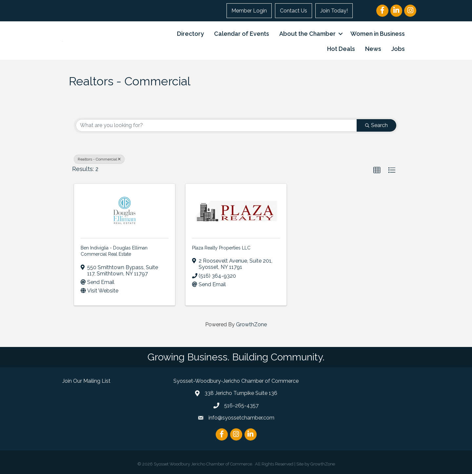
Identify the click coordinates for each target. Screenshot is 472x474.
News (373, 48)
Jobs (398, 48)
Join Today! (334, 11)
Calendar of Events (241, 33)
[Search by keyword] (216, 125)
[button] (377, 170)
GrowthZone (251, 324)
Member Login (249, 11)
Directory (190, 33)
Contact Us (293, 11)
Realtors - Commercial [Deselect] (99, 159)
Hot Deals (341, 48)
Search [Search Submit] (376, 125)
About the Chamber (307, 33)
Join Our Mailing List (86, 381)
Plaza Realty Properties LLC (221, 247)
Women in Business (377, 33)
